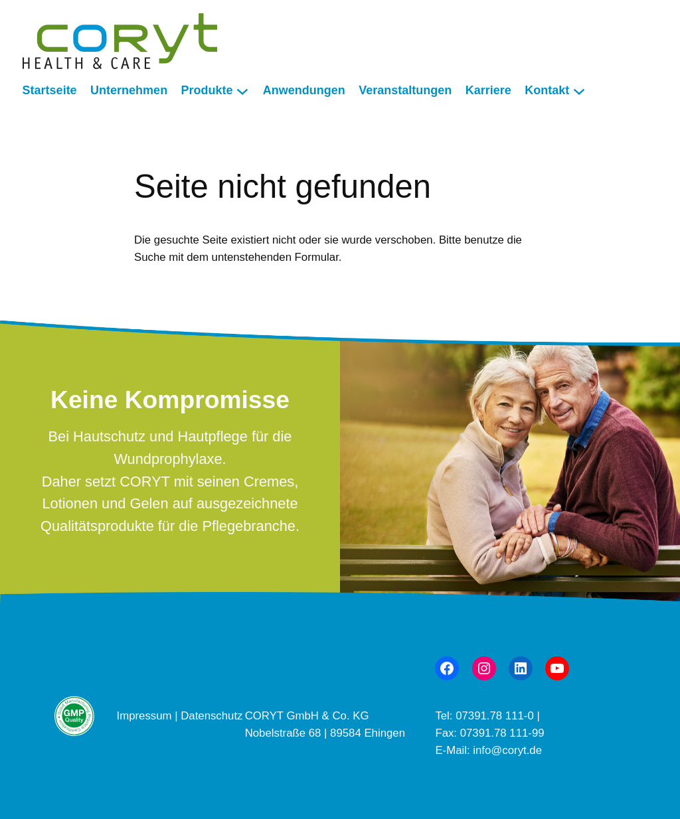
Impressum (146, 715)
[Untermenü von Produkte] (242, 91)
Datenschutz (211, 715)
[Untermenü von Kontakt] (579, 91)
